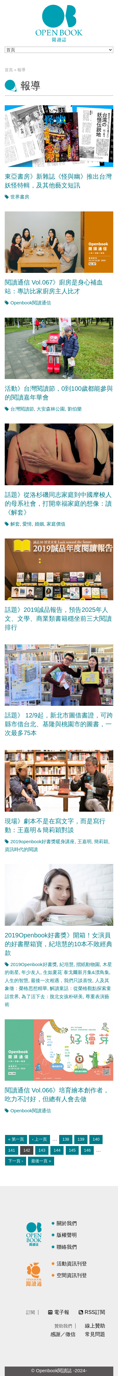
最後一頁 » (41, 1161)
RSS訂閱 (95, 1312)
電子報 (61, 1312)
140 (96, 1139)
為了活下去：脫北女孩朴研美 (52, 996)
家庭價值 (56, 524)
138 (65, 1139)
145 (72, 1150)
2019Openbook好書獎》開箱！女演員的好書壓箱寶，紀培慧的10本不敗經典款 (58, 944)
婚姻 (39, 524)
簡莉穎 (101, 841)
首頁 (9, 69)
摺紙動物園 (88, 964)
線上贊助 (95, 1325)
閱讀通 (35, 1273)
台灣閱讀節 (22, 409)
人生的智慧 (16, 980)
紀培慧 (66, 964)
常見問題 (95, 1334)
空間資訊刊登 (72, 1275)
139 (80, 1139)
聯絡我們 (67, 1247)
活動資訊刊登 (72, 1263)
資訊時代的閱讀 (21, 849)
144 (56, 1150)
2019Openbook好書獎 (33, 964)
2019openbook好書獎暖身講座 (42, 841)
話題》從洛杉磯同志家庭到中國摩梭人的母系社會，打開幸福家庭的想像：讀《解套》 (58, 503)
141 (11, 1150)
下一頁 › (15, 1161)
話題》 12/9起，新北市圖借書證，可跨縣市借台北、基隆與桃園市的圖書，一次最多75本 (59, 724)
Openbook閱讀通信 (30, 302)
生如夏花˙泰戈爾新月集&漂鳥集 (76, 972)
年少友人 (30, 972)
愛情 (27, 524)
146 (87, 1150)
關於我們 (67, 1223)
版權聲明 (67, 1235)
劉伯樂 (75, 409)
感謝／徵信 (63, 1334)
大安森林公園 (51, 409)
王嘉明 (84, 841)
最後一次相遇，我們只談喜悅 (61, 980)
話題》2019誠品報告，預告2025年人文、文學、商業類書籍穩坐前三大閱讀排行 (58, 618)
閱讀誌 (35, 1233)
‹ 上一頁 (39, 1139)
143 (41, 1150)
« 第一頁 (16, 1139)
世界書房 (19, 196)
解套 (15, 524)
